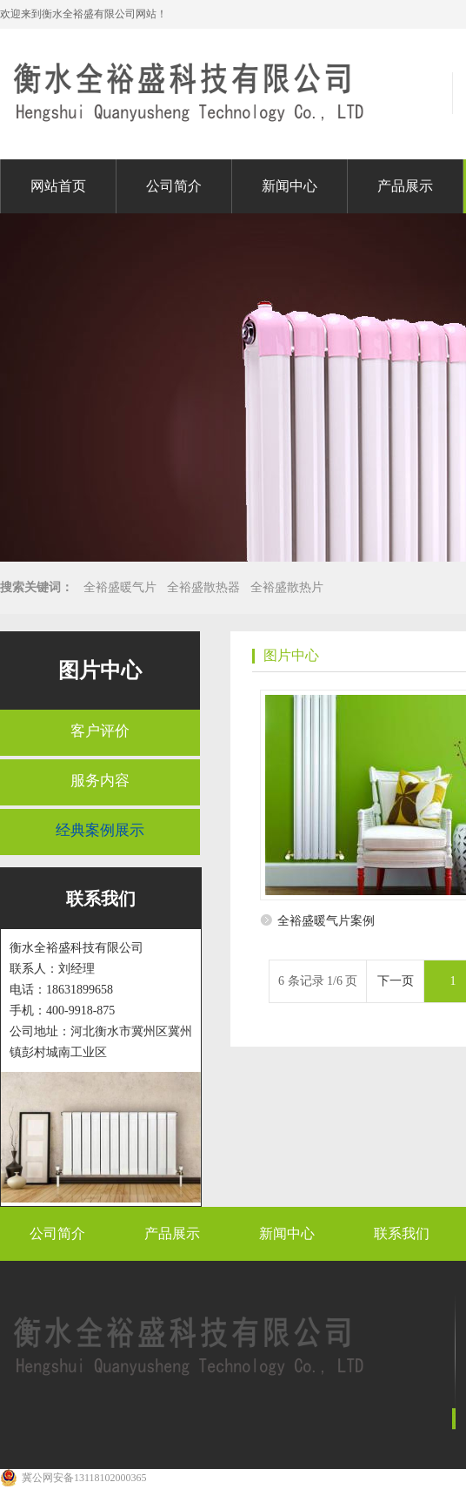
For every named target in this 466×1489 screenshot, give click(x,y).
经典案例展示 (100, 830)
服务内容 (100, 780)
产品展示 (405, 186)
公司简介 (174, 186)
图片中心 (100, 670)
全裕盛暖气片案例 (326, 920)
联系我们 (401, 1233)
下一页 (395, 980)
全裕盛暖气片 (119, 587)
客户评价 (100, 731)
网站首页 (58, 186)
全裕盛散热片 (286, 587)
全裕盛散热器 (203, 587)
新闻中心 (289, 186)
